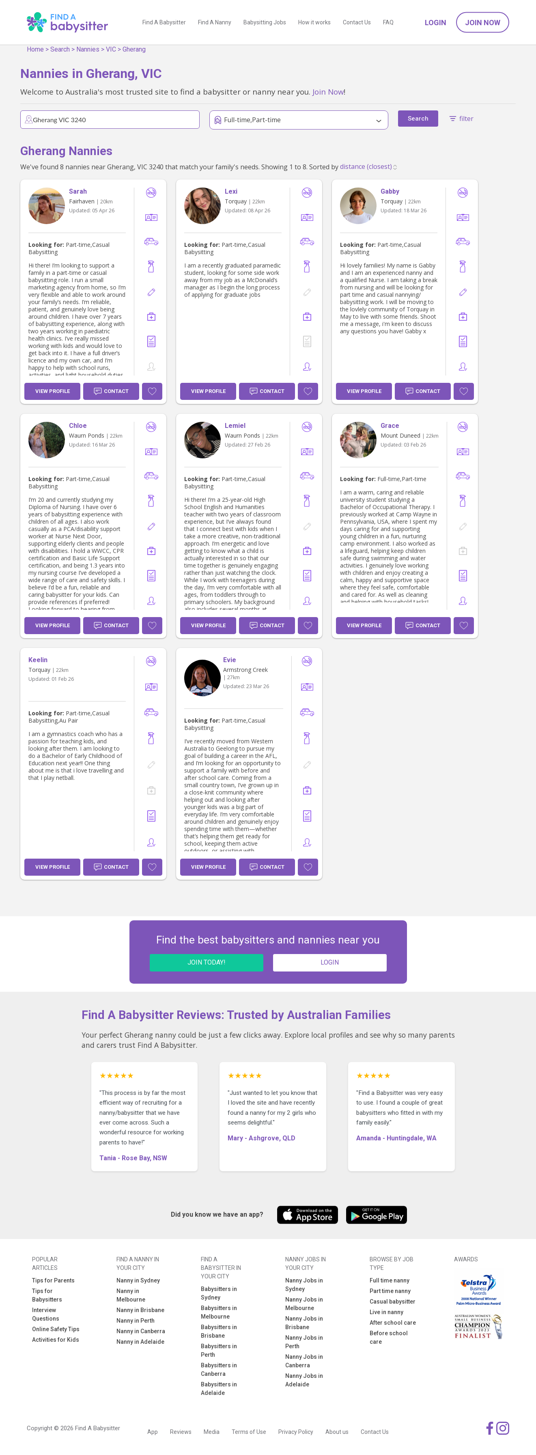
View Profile (52, 391)
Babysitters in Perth (219, 1350)
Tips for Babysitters (47, 1295)
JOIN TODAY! (206, 962)
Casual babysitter (392, 1301)
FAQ (388, 22)
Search (60, 49)
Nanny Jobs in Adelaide (304, 1380)
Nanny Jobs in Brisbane (304, 1322)
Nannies (87, 49)
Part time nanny (390, 1291)
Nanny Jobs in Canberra (304, 1361)
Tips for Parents (53, 1280)
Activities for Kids (55, 1339)
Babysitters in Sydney (219, 1293)
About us (337, 1432)
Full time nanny (389, 1280)
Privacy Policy (295, 1432)
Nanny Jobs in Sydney (304, 1284)
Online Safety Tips (56, 1329)
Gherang (134, 49)
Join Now (482, 22)
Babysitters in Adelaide (219, 1388)
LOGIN (330, 962)
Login (435, 22)
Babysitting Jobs (264, 22)
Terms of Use (249, 1432)
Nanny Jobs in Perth (304, 1341)
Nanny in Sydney (138, 1280)
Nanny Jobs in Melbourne (304, 1303)
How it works (314, 22)
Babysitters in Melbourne (219, 1312)
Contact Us (357, 22)
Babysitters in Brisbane (219, 1331)
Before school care (389, 1337)
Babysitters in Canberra (219, 1369)
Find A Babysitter (164, 22)
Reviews (181, 1432)
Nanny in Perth (135, 1320)
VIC (111, 49)
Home (35, 49)
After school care (393, 1322)
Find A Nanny (214, 22)
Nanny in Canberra (140, 1331)
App (152, 1432)
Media (212, 1432)
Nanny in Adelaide (140, 1341)
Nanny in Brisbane (140, 1310)
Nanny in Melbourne (130, 1295)
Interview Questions (45, 1314)
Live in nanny (386, 1312)
